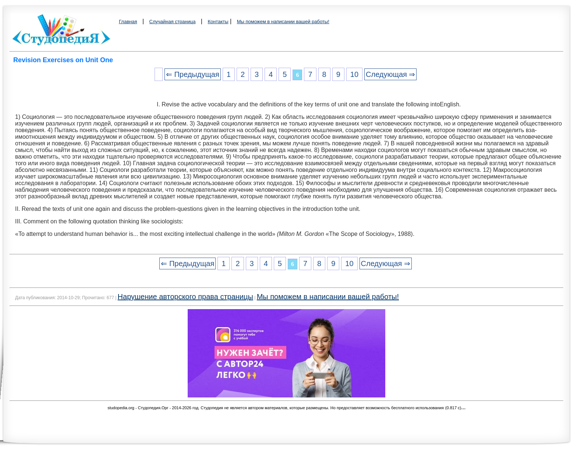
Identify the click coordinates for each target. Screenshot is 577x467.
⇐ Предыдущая (192, 74)
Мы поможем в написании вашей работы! (283, 21)
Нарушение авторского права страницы (185, 297)
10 (354, 74)
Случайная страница (172, 21)
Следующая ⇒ (390, 74)
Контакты (218, 21)
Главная (128, 21)
